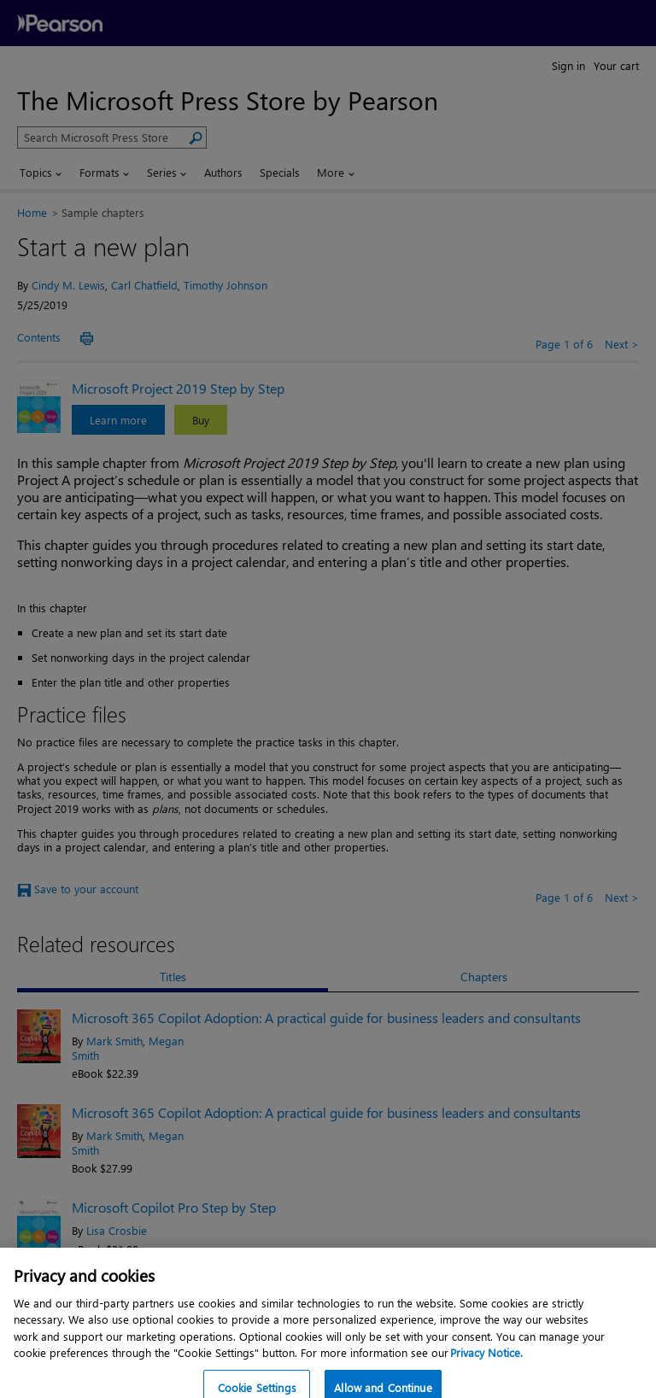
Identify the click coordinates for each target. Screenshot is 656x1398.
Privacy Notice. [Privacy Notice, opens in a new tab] (486, 1368)
